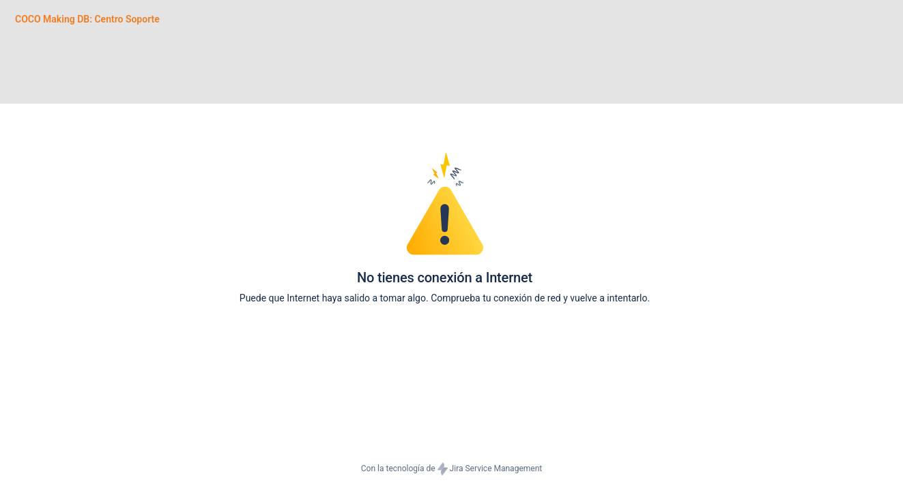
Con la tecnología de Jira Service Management (451, 469)
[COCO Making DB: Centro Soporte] (87, 19)
